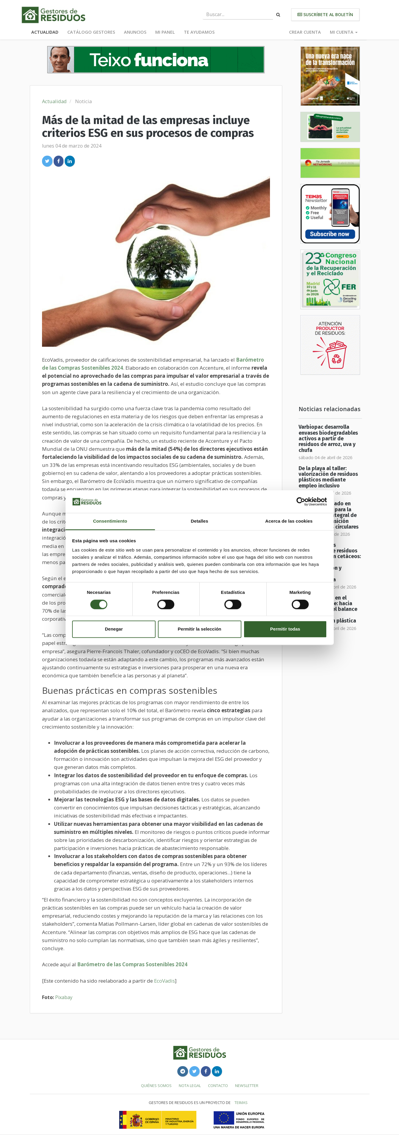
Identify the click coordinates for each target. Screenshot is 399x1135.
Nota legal (190, 1085)
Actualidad (44, 32)
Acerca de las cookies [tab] (289, 521)
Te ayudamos (199, 32)
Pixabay (63, 997)
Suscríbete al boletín (325, 14)
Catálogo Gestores (91, 32)
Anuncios (135, 32)
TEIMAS (241, 1102)
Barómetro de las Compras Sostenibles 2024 (132, 964)
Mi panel (165, 32)
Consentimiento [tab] (110, 521)
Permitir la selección (199, 629)
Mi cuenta (344, 32)
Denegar (114, 629)
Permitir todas (285, 629)
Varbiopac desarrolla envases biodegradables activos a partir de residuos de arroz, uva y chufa (328, 438)
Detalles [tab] (199, 521)
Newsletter (246, 1085)
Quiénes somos (156, 1085)
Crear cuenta (305, 32)
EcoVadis (164, 980)
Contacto (218, 1085)
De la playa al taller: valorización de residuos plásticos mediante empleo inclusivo (328, 477)
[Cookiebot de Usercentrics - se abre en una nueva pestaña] (301, 501)
